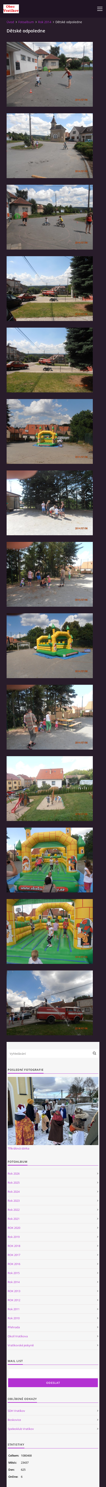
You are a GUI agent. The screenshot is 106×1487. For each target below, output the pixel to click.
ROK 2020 (14, 1228)
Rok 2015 (14, 1273)
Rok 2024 (14, 1192)
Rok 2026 (14, 1173)
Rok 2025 (14, 1183)
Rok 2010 (14, 1318)
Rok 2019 (14, 1237)
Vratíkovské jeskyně (21, 1345)
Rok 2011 (14, 1309)
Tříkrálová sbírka (18, 1148)
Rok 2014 (44, 22)
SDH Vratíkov (16, 1411)
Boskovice (14, 1420)
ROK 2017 (14, 1255)
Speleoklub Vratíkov (21, 1429)
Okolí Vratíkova (18, 1336)
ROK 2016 (14, 1264)
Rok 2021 (14, 1219)
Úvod (10, 22)
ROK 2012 (14, 1300)
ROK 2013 (14, 1291)
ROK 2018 (14, 1246)
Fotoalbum (26, 22)
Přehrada (14, 1327)
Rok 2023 (14, 1201)
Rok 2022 (14, 1210)
